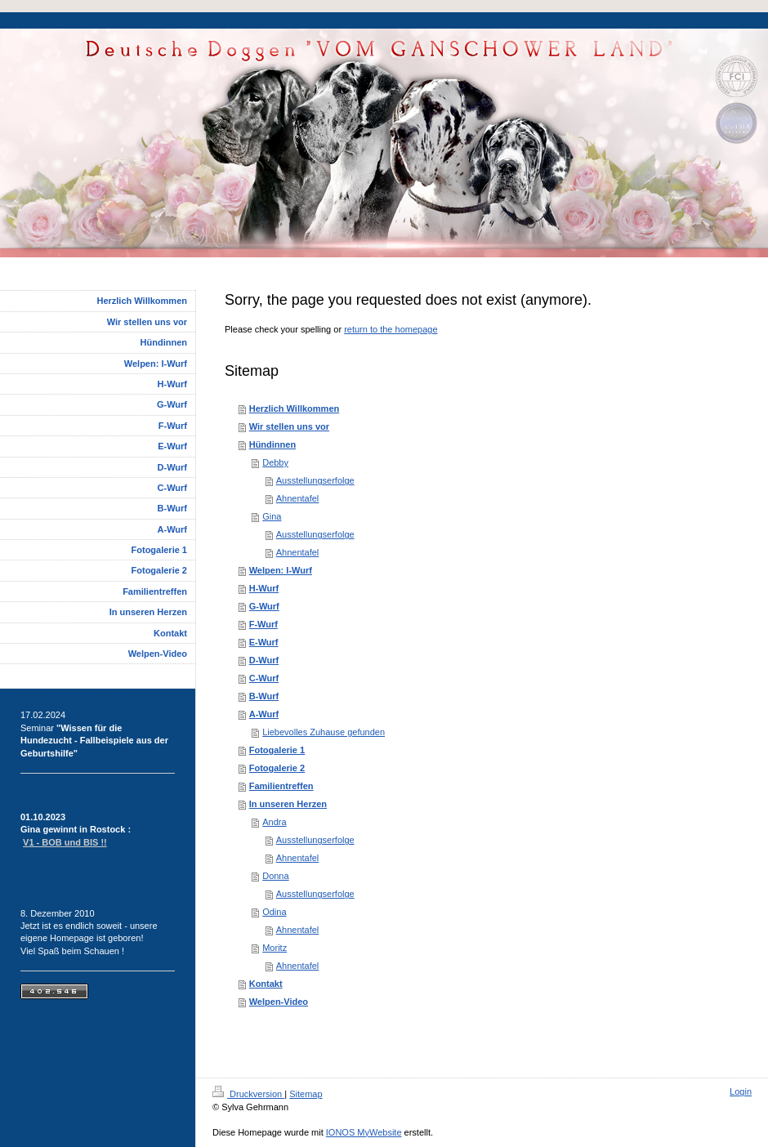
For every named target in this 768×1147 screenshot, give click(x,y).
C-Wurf (264, 678)
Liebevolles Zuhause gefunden (323, 732)
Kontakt (266, 984)
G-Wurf (264, 606)
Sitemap (305, 1094)
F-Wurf (263, 624)
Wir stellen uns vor (289, 426)
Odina (274, 912)
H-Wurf (264, 588)
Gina (271, 516)
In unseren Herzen (288, 804)
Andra (274, 822)
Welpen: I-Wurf (280, 570)
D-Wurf (264, 660)
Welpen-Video (278, 1001)
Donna (275, 876)
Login (741, 1091)
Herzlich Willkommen (294, 408)
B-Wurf (264, 696)
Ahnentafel (297, 498)
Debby (275, 462)
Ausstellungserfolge (315, 480)
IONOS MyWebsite (364, 1132)
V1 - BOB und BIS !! (65, 842)
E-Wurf (264, 642)
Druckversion (248, 1094)
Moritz (274, 948)
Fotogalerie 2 (277, 768)
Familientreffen (281, 786)
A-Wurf (264, 714)
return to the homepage (390, 329)
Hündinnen (272, 444)
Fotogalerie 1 (277, 750)
